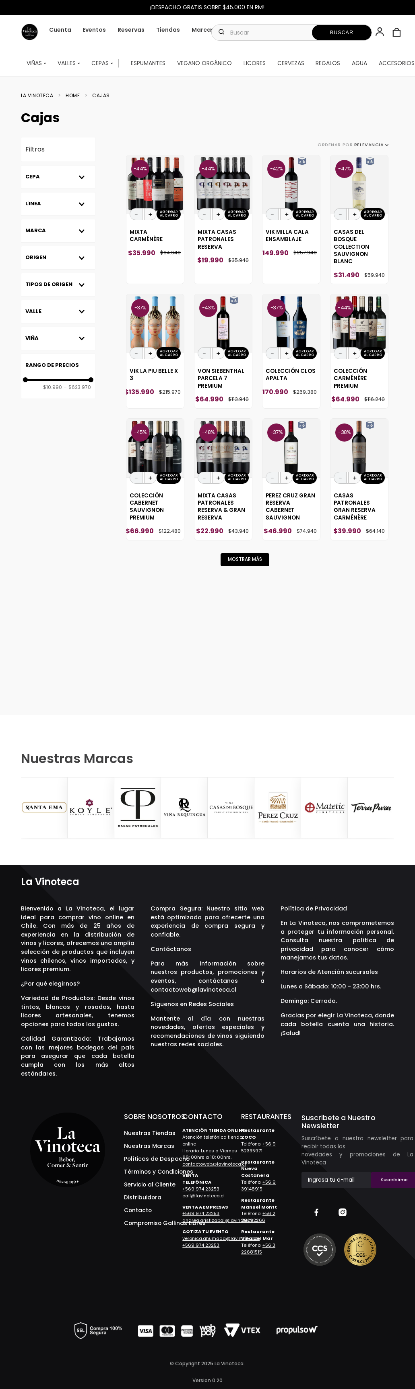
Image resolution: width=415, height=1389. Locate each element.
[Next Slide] (386, 808)
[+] (150, 214)
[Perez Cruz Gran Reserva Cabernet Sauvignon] (291, 479)
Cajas (101, 95)
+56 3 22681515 (258, 1248)
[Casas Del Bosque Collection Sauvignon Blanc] (359, 219)
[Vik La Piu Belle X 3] (155, 351)
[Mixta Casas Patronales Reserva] (223, 219)
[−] (136, 214)
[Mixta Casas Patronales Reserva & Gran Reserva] (223, 479)
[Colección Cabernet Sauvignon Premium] (155, 479)
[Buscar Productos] (342, 32)
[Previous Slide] (28, 808)
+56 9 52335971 (258, 1147)
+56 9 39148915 (258, 1185)
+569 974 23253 (200, 1189)
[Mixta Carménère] (155, 219)
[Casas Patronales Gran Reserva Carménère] (359, 479)
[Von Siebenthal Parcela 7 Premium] (223, 351)
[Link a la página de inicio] (39, 95)
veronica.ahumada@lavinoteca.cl (221, 1238)
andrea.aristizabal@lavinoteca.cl (220, 1220)
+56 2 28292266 (258, 1216)
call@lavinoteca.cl (203, 1196)
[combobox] (291, 33)
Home (73, 95)
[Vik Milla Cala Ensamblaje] (291, 219)
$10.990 (52, 387)
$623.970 (77, 387)
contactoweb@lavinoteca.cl (193, 990)
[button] (380, 32)
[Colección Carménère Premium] (359, 351)
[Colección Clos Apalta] (291, 351)
